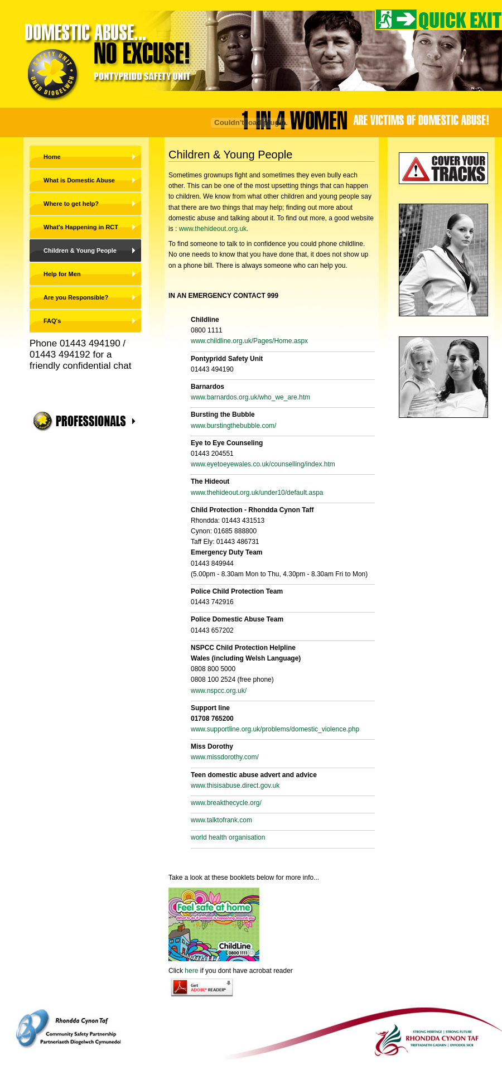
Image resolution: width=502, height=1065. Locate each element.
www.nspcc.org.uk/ (219, 691)
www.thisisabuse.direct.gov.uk (235, 785)
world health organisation (228, 837)
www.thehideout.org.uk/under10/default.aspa (257, 493)
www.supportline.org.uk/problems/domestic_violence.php (275, 729)
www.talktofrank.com (221, 820)
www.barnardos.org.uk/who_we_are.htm (250, 397)
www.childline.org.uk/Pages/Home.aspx (249, 341)
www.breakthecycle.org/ (226, 803)
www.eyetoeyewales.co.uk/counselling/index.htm (263, 464)
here (191, 971)
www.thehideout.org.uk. (214, 229)
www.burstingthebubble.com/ (233, 426)
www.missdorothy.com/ (225, 757)
